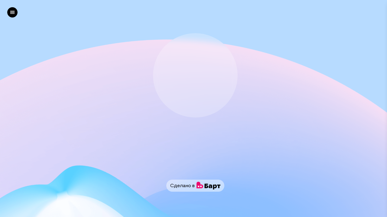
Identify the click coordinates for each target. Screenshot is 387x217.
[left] (12, 12)
